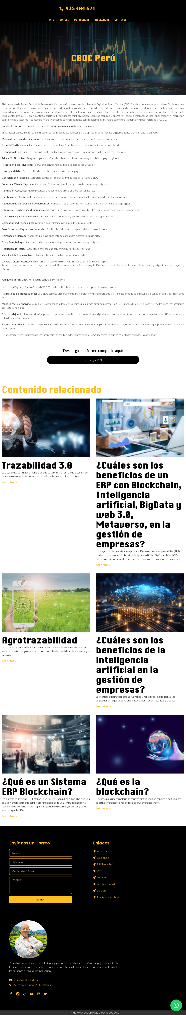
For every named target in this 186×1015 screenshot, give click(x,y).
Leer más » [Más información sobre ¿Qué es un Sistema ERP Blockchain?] (9, 816)
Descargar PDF (93, 360)
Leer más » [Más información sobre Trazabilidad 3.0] (9, 482)
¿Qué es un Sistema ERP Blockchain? (44, 787)
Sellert (64, 19)
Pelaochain (81, 19)
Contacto (120, 19)
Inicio (50, 19)
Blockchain (101, 19)
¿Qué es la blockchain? (122, 787)
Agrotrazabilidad (39, 640)
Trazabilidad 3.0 (37, 465)
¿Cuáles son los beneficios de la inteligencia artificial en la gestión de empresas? (130, 665)
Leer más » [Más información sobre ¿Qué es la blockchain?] (103, 808)
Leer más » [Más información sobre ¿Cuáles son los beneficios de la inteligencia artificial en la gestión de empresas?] (103, 706)
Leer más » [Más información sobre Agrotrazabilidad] (9, 661)
